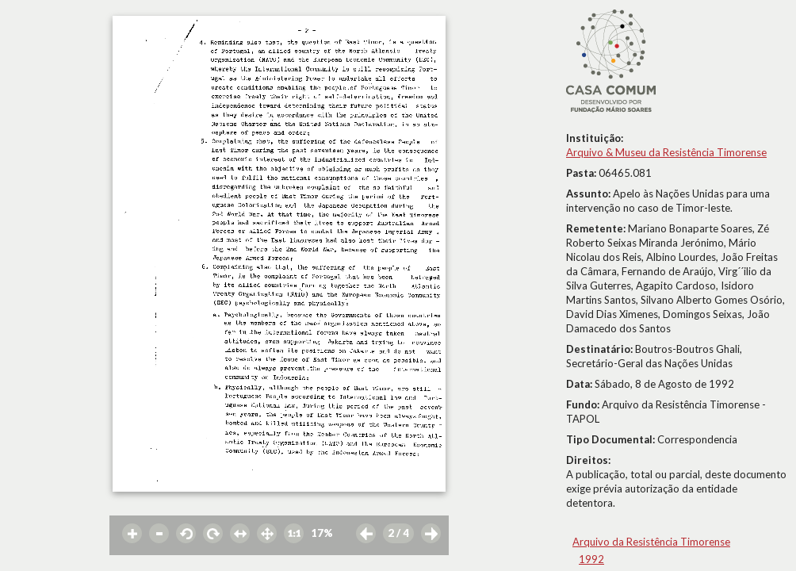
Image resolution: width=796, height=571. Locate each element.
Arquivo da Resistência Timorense (651, 541)
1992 (591, 559)
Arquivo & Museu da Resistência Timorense (666, 152)
